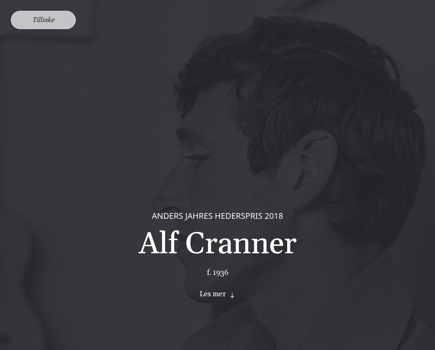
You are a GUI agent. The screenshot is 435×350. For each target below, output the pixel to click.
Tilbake (43, 20)
